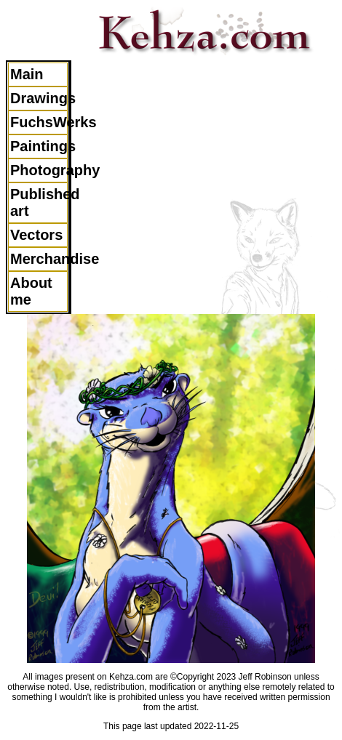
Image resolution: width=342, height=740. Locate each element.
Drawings (39, 98)
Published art (39, 202)
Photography (39, 170)
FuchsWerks (39, 122)
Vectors (36, 235)
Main (27, 74)
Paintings (39, 146)
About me (31, 291)
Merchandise (39, 259)
